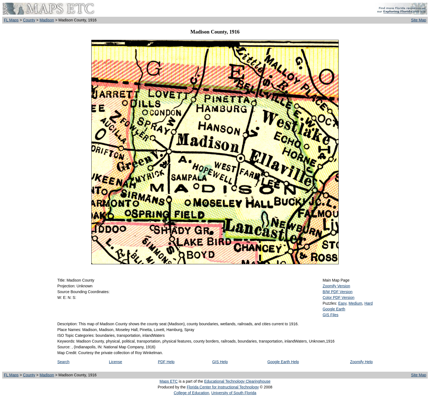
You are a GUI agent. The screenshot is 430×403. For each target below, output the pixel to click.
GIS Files (330, 315)
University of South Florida (233, 393)
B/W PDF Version (337, 292)
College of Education (191, 393)
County (29, 20)
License (115, 362)
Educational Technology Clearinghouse (237, 381)
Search (63, 362)
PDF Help (166, 362)
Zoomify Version (336, 286)
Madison (46, 20)
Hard (368, 303)
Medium (355, 303)
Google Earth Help (283, 362)
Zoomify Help (361, 362)
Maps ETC (169, 381)
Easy (342, 303)
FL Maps (11, 20)
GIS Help (220, 362)
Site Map (418, 20)
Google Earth (333, 309)
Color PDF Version (338, 297)
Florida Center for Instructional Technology (223, 387)
